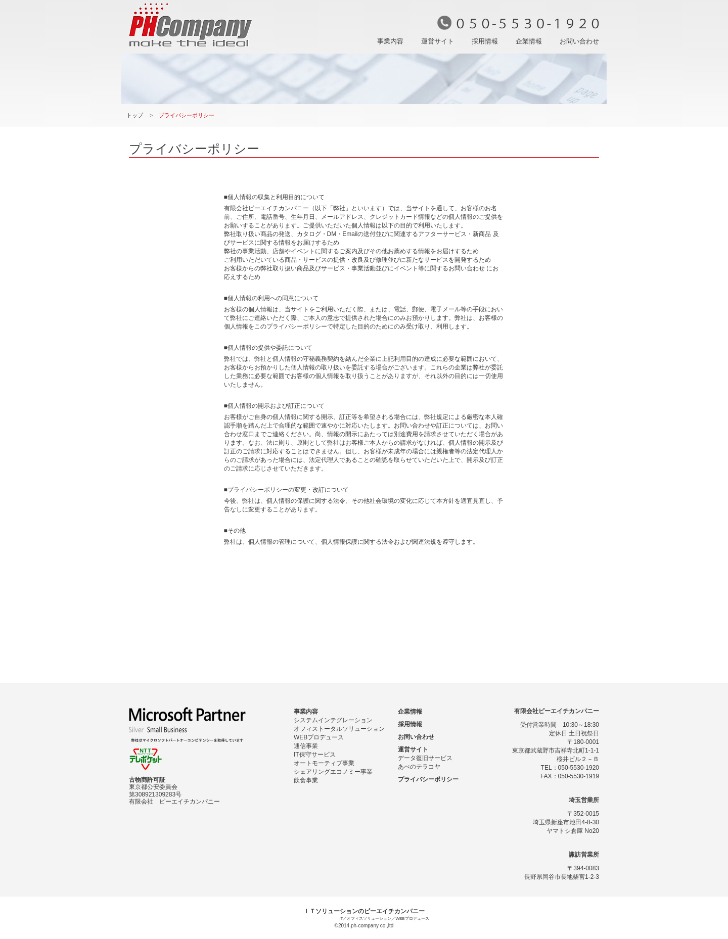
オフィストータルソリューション (339, 728)
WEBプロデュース (319, 737)
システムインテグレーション (333, 720)
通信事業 (306, 745)
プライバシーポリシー (428, 779)
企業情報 (529, 41)
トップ (134, 115)
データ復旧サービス (425, 758)
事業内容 (390, 41)
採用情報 (485, 41)
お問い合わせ (579, 41)
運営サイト (437, 41)
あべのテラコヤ (419, 766)
